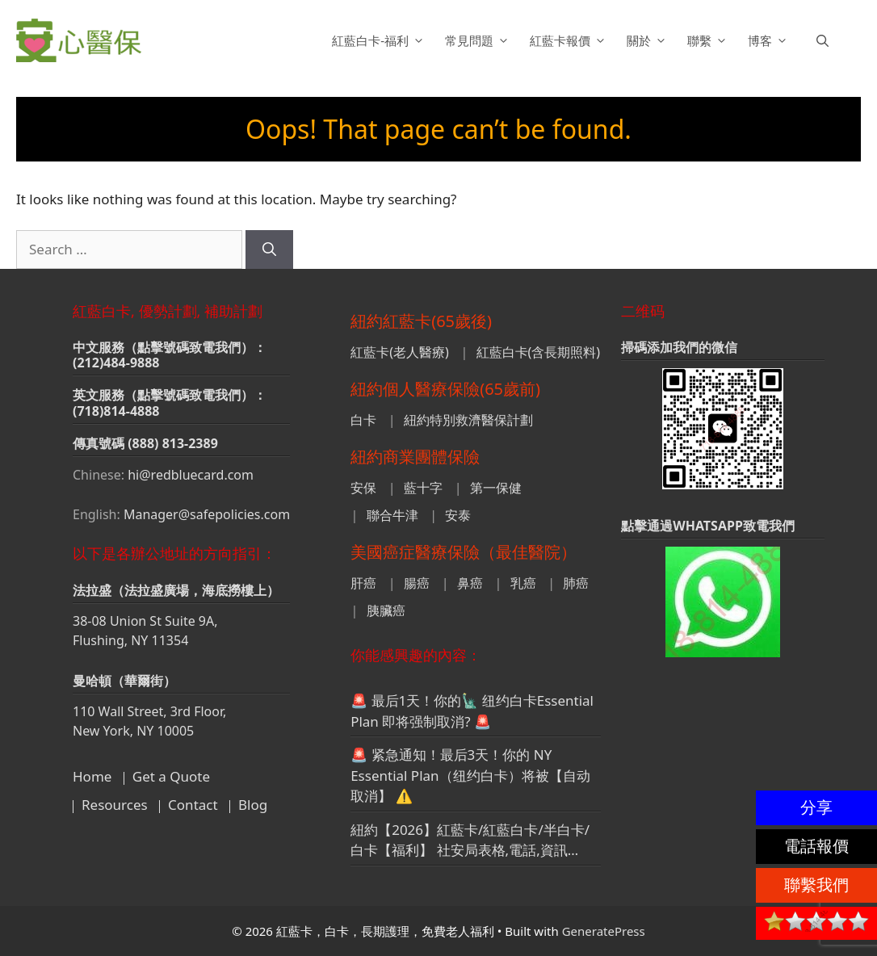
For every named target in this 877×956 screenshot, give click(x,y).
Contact (193, 804)
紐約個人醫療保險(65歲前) (445, 389)
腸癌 (417, 583)
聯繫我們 (816, 884)
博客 (770, 40)
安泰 (458, 515)
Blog (252, 804)
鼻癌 (470, 583)
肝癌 (363, 583)
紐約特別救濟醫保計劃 (468, 420)
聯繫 (709, 40)
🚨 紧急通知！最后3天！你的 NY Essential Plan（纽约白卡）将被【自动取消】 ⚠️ (470, 775)
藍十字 (423, 488)
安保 (363, 488)
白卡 (363, 420)
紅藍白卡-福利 (380, 40)
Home (92, 776)
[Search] (269, 249)
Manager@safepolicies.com (207, 514)
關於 (649, 40)
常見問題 (479, 40)
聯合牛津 (392, 515)
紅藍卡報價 (570, 40)
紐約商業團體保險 (415, 457)
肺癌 (576, 583)
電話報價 (816, 846)
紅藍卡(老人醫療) (399, 352)
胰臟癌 (386, 610)
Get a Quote (171, 776)
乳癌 (523, 583)
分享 (816, 807)
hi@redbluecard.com (191, 475)
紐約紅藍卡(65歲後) (421, 321)
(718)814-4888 (116, 411)
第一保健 (496, 488)
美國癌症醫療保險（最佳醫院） (463, 552)
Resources (115, 804)
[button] (822, 40)
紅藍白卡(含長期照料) (538, 352)
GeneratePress (603, 931)
